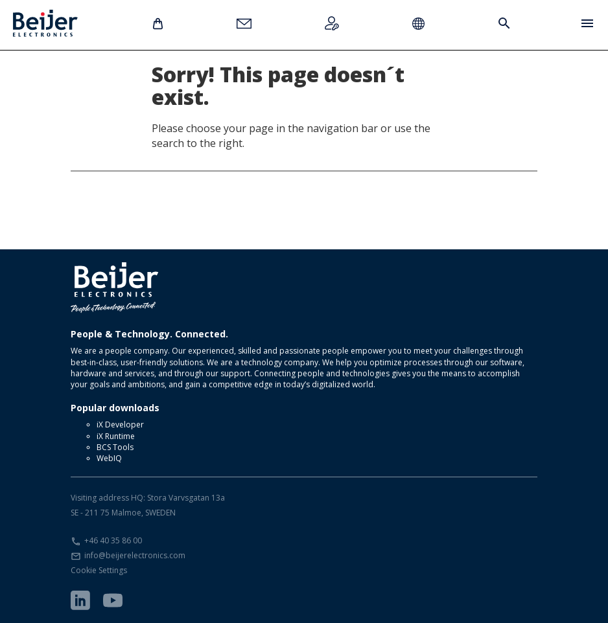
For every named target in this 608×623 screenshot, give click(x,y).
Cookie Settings (99, 570)
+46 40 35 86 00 (113, 540)
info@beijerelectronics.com (134, 555)
